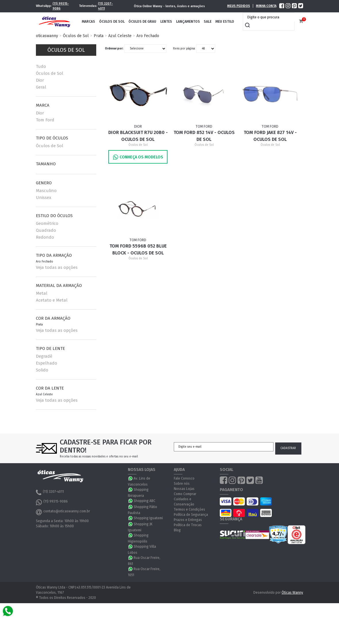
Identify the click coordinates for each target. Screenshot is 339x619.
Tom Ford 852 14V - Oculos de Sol (204, 136)
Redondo (45, 237)
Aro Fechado (147, 35)
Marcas (88, 22)
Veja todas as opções (57, 267)
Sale (207, 22)
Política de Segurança (191, 515)
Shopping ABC (144, 501)
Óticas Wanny (292, 593)
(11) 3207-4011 (105, 6)
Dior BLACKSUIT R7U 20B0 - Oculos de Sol (138, 136)
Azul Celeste (120, 35)
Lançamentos (188, 22)
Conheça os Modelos (138, 157)
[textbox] (270, 17)
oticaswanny (47, 35)
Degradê (44, 356)
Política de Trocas (188, 525)
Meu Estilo (224, 22)
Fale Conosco (184, 478)
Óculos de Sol (112, 22)
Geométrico (47, 223)
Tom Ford (45, 119)
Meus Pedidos (238, 6)
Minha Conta (266, 6)
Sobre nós (182, 484)
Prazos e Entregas (188, 520)
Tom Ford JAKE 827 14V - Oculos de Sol (270, 136)
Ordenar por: (114, 48)
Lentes (166, 22)
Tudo (41, 66)
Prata (98, 35)
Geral (41, 87)
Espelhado (46, 363)
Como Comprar (185, 494)
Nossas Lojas (184, 489)
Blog (177, 530)
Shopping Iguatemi (148, 518)
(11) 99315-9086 (61, 6)
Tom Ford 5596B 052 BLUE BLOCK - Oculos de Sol (138, 249)
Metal (41, 293)
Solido (42, 370)
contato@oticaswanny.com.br (63, 512)
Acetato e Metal (52, 300)
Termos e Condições (189, 509)
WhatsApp (131, 478)
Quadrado (46, 230)
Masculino (46, 190)
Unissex (43, 197)
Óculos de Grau (142, 22)
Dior (40, 80)
